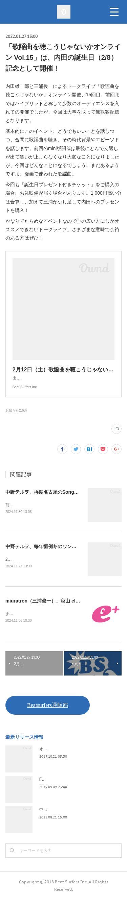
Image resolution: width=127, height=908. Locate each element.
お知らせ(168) (16, 417)
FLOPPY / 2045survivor (60, 787)
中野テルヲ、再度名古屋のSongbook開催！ (52, 498)
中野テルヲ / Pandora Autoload (67, 817)
